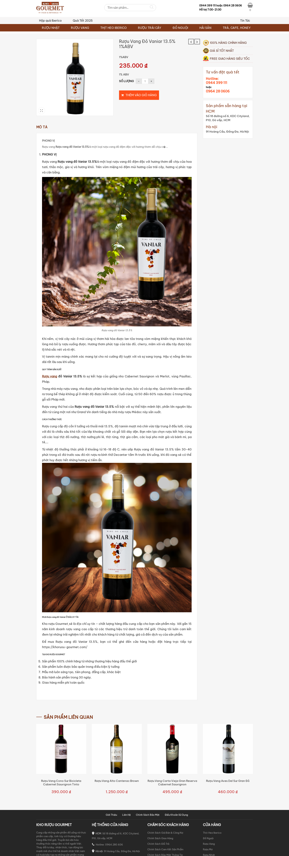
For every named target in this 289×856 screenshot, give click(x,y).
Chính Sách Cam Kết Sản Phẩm (165, 849)
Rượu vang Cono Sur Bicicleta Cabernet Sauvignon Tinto (61, 782)
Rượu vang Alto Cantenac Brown (117, 781)
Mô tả (42, 127)
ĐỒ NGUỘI (180, 28)
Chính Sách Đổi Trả (158, 843)
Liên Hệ (126, 814)
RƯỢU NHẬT (51, 28)
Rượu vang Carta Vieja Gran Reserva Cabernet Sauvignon (172, 782)
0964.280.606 (114, 844)
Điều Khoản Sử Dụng (176, 814)
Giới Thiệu (111, 814)
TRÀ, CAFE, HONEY (237, 28)
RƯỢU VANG (80, 28)
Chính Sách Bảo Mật (148, 814)
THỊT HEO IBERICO (113, 28)
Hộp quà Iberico (50, 20)
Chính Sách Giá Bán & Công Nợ (165, 832)
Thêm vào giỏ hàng (141, 95)
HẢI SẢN (205, 28)
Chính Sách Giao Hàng (160, 838)
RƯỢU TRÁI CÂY (149, 28)
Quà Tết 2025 (83, 20)
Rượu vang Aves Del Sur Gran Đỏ (228, 781)
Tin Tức (245, 20)
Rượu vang (49, 376)
